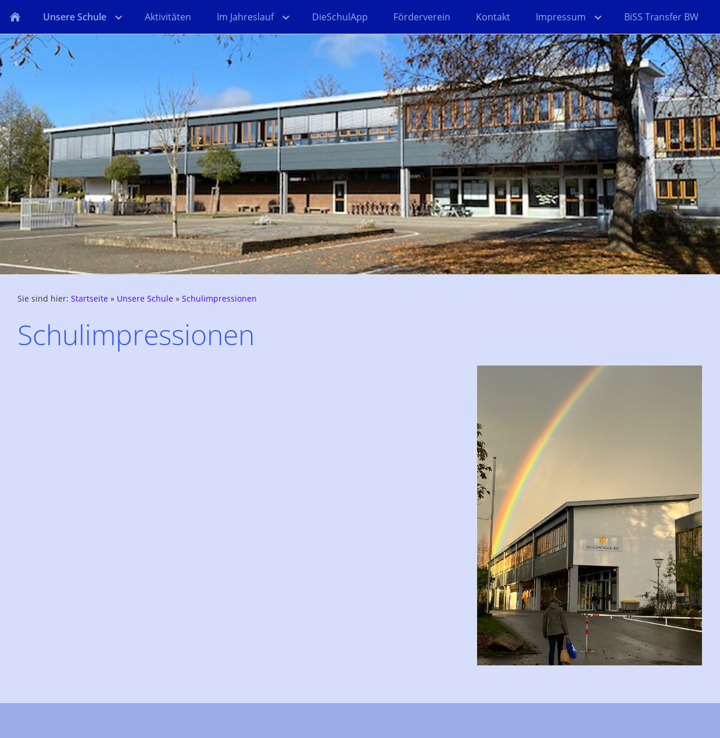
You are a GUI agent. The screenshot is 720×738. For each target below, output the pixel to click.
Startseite (89, 298)
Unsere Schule (145, 298)
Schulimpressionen (219, 298)
